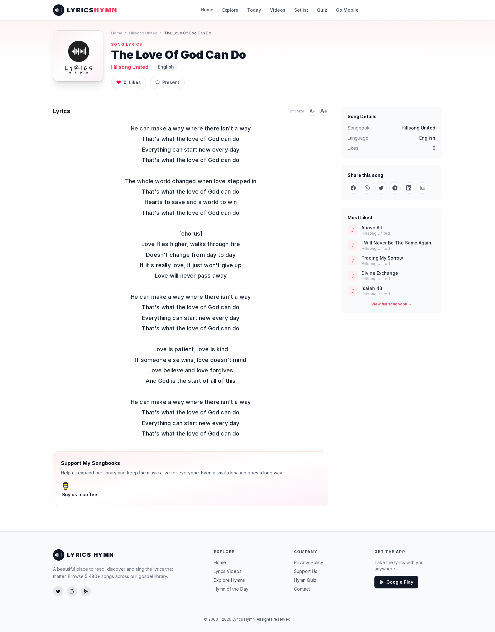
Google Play (395, 582)
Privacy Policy (308, 562)
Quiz (320, 10)
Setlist (300, 10)
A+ (324, 111)
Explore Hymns (229, 580)
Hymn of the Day (231, 589)
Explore (232, 10)
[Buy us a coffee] (72, 591)
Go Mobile (344, 10)
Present (165, 82)
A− (312, 111)
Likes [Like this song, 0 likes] (127, 82)
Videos (277, 10)
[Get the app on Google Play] (86, 591)
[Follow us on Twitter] (58, 591)
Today (255, 10)
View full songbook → (391, 304)
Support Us (305, 571)
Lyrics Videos (227, 571)
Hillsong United (142, 33)
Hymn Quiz (305, 580)
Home (209, 10)
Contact (302, 589)
